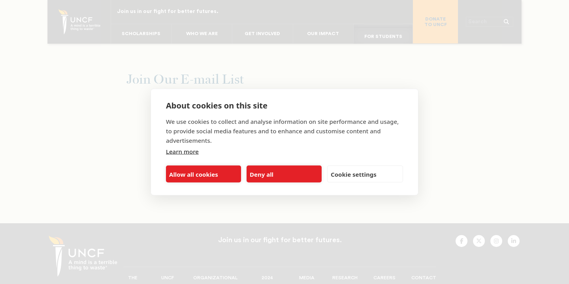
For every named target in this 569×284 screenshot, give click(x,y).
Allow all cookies (193, 174)
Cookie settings (354, 174)
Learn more (182, 151)
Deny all (261, 174)
